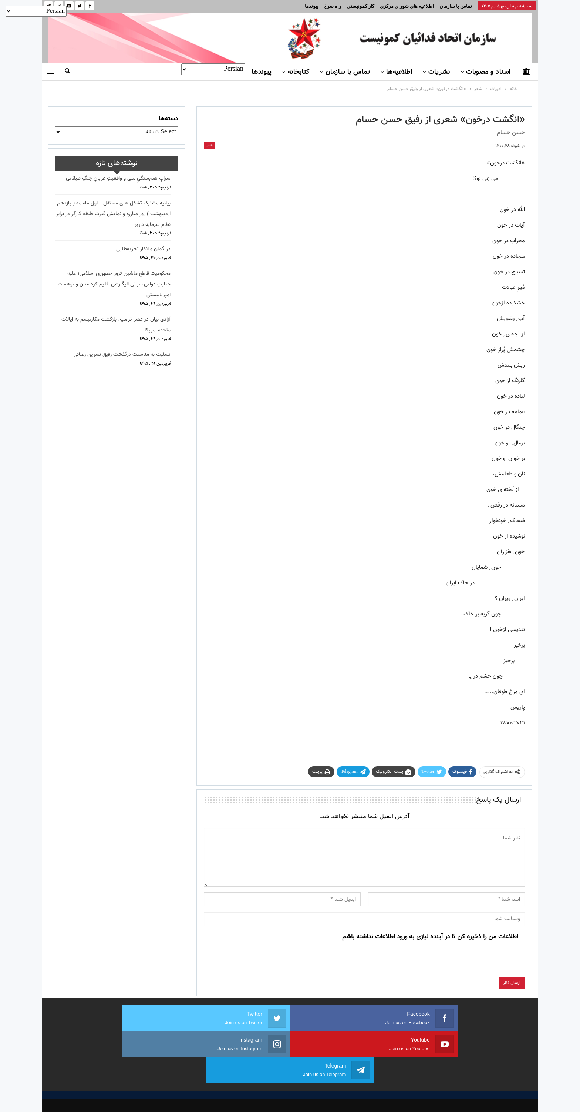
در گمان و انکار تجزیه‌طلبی (143, 249)
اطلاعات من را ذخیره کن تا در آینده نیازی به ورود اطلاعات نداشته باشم (430, 937)
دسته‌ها (168, 119)
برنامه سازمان (207, 1064)
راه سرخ (332, 6)
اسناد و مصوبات (488, 72)
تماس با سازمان (455, 6)
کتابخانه (299, 72)
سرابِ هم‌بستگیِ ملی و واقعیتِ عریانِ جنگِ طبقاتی (118, 178)
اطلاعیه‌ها (399, 72)
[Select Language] (213, 69)
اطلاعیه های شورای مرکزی (407, 6)
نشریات (439, 72)
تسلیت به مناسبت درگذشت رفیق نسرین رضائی (122, 355)
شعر (209, 145)
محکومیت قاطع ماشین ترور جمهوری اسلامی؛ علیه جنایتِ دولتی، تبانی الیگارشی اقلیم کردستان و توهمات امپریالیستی (114, 284)
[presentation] (468, 962)
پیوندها (311, 6)
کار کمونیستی (360, 6)
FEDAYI (273, 1097)
